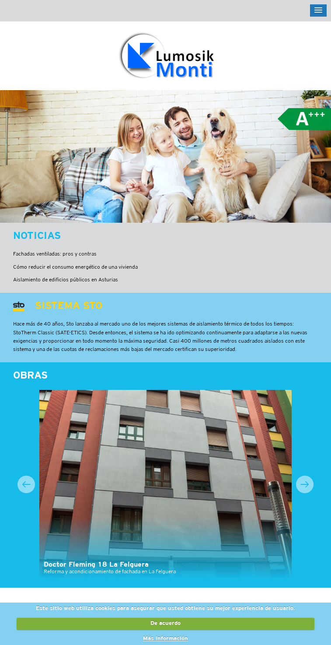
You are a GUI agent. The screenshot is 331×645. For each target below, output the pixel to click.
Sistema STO (68, 306)
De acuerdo (165, 623)
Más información (165, 638)
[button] (318, 10)
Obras (30, 376)
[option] (165, 484)
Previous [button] (26, 484)
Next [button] (305, 484)
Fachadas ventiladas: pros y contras (55, 254)
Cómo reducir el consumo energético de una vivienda (75, 267)
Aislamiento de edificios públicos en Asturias (65, 279)
